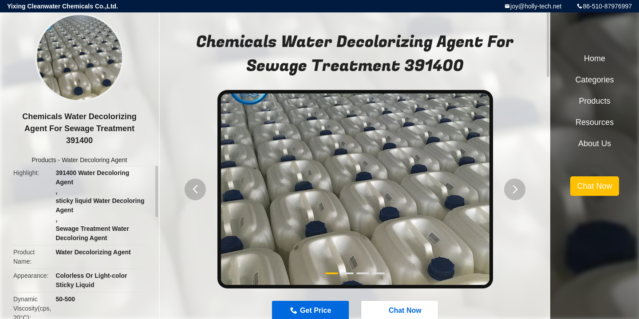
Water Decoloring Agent (94, 159)
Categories (594, 79)
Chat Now (594, 186)
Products (44, 159)
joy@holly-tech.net (535, 6)
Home (594, 58)
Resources (595, 122)
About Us (594, 143)
